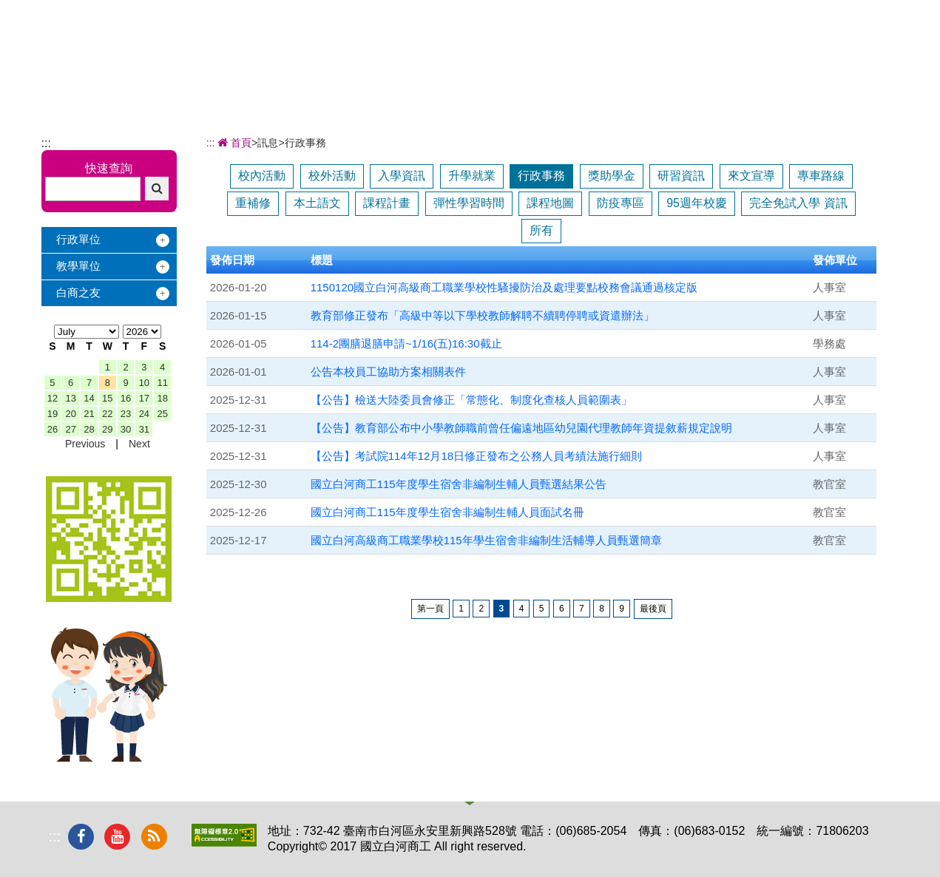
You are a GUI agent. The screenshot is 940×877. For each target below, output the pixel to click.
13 (70, 398)
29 (107, 429)
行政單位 (78, 239)
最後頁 (653, 608)
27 (70, 429)
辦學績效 (447, 50)
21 (89, 413)
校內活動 (261, 175)
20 (70, 413)
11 (162, 382)
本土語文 (317, 203)
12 (52, 398)
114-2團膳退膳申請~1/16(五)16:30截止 (406, 343)
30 (126, 429)
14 (89, 398)
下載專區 (858, 50)
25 (162, 413)
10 (144, 382)
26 (52, 429)
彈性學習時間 (468, 203)
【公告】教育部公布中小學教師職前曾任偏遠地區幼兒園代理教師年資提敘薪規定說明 (521, 427)
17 (144, 398)
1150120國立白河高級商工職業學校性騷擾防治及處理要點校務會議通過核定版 (504, 287)
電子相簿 (775, 50)
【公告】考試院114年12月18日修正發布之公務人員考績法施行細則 (476, 456)
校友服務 (693, 50)
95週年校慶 (696, 203)
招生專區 (529, 50)
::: (46, 143)
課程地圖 (550, 203)
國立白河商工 (146, 38)
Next (139, 444)
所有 (541, 230)
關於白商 (365, 50)
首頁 (233, 143)
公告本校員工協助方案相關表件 (388, 371)
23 (126, 413)
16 (126, 398)
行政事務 (541, 175)
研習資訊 (681, 175)
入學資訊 (401, 175)
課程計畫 (386, 203)
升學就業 (472, 175)
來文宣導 (751, 175)
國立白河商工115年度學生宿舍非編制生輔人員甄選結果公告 (458, 484)
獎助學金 (611, 175)
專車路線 (821, 175)
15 (107, 398)
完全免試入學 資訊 (798, 203)
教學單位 (78, 266)
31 (144, 429)
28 (89, 429)
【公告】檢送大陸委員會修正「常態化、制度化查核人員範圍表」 (471, 399)
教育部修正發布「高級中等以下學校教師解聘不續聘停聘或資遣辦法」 (483, 315)
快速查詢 (108, 168)
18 (162, 398)
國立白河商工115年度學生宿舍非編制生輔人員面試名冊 (447, 512)
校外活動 (332, 175)
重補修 (253, 203)
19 (52, 413)
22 (107, 413)
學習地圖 (611, 50)
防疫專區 (620, 203)
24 (144, 413)
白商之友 (78, 292)
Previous (85, 444)
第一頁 (430, 608)
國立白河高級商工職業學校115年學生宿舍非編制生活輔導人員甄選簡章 (486, 540)
